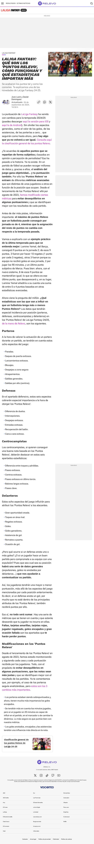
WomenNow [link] (66, 793)
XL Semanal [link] (66, 816)
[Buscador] (91, 3)
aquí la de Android (12, 125)
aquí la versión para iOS (35, 121)
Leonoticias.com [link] (37, 816)
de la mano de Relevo (13, 323)
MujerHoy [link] (65, 812)
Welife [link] (64, 821)
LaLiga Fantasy (29, 114)
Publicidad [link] (56, 839)
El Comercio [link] (6, 826)
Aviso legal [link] (33, 839)
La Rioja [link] (5, 812)
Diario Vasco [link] (6, 821)
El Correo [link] (5, 807)
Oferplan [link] (65, 802)
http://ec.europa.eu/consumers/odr (71, 781)
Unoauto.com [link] (37, 826)
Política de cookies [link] (66, 839)
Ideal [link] (4, 831)
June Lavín (16, 97)
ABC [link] (4, 793)
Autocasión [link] (66, 797)
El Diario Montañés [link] (38, 802)
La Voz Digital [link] (36, 807)
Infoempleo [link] (36, 831)
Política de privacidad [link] (44, 839)
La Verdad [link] (35, 812)
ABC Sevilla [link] (6, 797)
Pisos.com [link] (66, 807)
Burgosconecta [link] (37, 821)
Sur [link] (34, 793)
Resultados (11, 3)
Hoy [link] (4, 802)
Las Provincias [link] (36, 797)
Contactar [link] (25, 839)
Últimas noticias (23, 3)
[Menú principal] (2, 3)
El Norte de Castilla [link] (7, 816)
